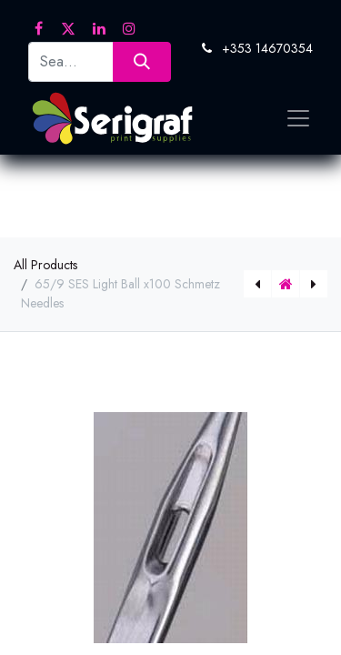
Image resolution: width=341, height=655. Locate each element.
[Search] (141, 61)
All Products (45, 265)
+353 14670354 (267, 48)
